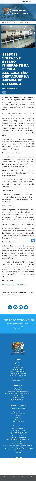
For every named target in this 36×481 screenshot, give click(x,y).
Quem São (18, 388)
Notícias (9, 22)
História (18, 362)
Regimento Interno (18, 379)
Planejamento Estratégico (18, 371)
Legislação (18, 419)
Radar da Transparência (18, 443)
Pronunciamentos (18, 421)
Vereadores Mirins (18, 401)
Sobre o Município (18, 377)
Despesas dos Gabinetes (18, 437)
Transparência (18, 426)
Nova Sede (18, 452)
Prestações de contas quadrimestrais (18, 439)
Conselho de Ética (18, 397)
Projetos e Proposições (18, 408)
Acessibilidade (18, 451)
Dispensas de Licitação (18, 430)
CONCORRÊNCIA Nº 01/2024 (18, 432)
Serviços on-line (18, 367)
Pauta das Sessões (18, 410)
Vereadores (18, 385)
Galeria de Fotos (18, 465)
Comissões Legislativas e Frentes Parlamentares (18, 393)
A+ (30, 1)
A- (33, 1)
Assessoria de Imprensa (18, 461)
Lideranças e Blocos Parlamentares (18, 391)
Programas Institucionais (18, 373)
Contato (18, 472)
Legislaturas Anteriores (18, 399)
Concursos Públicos (18, 436)
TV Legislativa (18, 463)
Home (3, 22)
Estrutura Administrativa (18, 395)
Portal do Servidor (18, 380)
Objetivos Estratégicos (18, 369)
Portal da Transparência (18, 428)
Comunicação (18, 457)
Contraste (24, 1)
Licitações (18, 441)
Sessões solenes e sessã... (22, 22)
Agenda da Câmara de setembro (14, 284)
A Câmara (18, 359)
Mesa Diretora (18, 389)
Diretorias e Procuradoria (18, 375)
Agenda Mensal (18, 412)
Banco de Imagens (18, 467)
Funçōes (18, 364)
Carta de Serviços (18, 366)
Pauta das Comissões (18, 413)
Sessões (18, 415)
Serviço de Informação (18, 474)
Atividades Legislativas (18, 405)
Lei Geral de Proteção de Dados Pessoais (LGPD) (18, 449)
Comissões (18, 417)
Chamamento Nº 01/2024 (18, 434)
